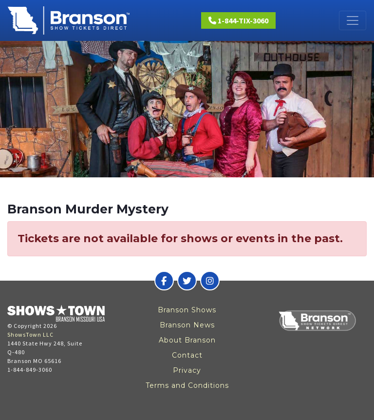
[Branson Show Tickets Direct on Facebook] (164, 280)
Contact (187, 355)
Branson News (187, 325)
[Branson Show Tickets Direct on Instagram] (210, 280)
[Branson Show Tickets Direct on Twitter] (187, 280)
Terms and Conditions (187, 385)
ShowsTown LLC (30, 334)
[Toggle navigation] (352, 20)
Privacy (187, 370)
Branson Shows (187, 309)
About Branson (187, 340)
